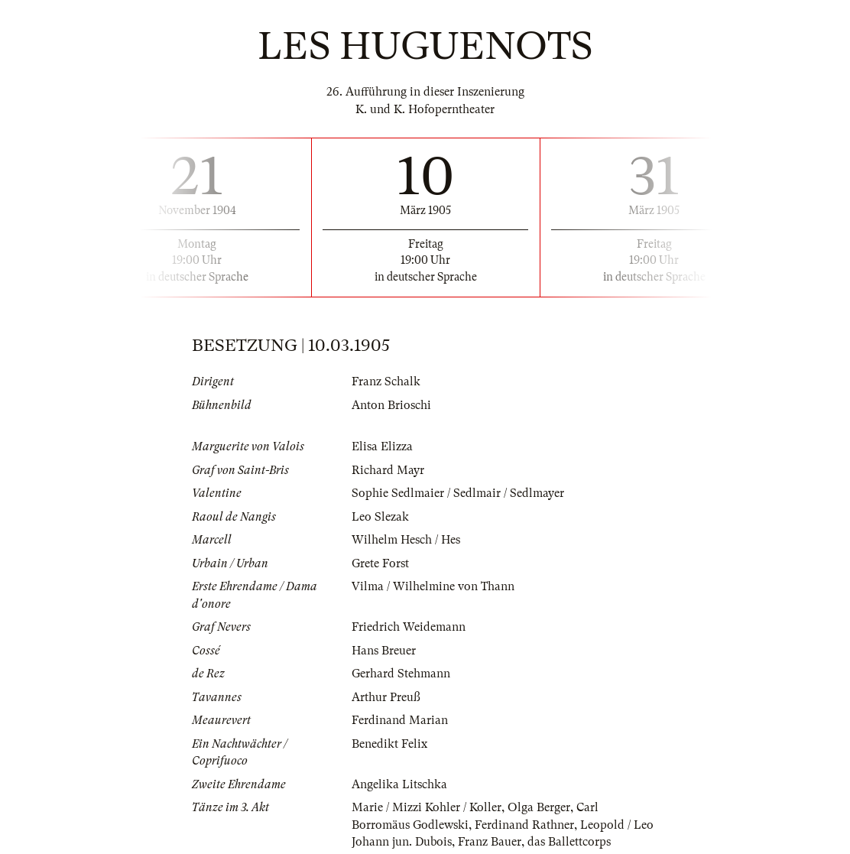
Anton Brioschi (391, 405)
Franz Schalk (386, 381)
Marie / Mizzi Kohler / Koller (426, 807)
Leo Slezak (380, 517)
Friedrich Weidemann (409, 627)
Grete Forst (380, 563)
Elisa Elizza (382, 446)
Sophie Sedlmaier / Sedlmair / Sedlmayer (458, 493)
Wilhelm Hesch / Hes (406, 540)
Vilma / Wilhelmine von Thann (433, 586)
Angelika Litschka (399, 784)
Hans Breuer (384, 651)
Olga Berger (539, 807)
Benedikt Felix (389, 744)
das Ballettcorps (569, 842)
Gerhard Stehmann (401, 673)
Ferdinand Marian (400, 720)
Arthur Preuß (386, 697)
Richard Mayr (388, 470)
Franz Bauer (489, 842)
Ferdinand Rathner (524, 825)
